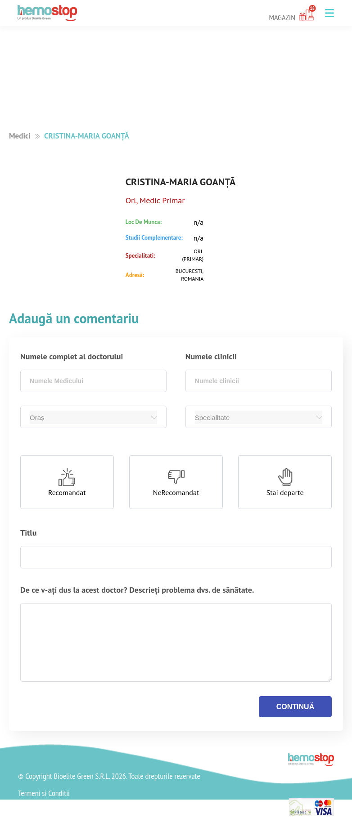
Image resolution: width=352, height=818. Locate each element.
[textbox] (93, 381)
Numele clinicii (211, 356)
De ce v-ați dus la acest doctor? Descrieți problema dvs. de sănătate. (137, 590)
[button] (329, 13)
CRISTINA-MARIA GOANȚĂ (86, 136)
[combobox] (93, 381)
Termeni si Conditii (44, 793)
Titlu (28, 532)
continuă (295, 707)
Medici (20, 136)
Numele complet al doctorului (71, 356)
